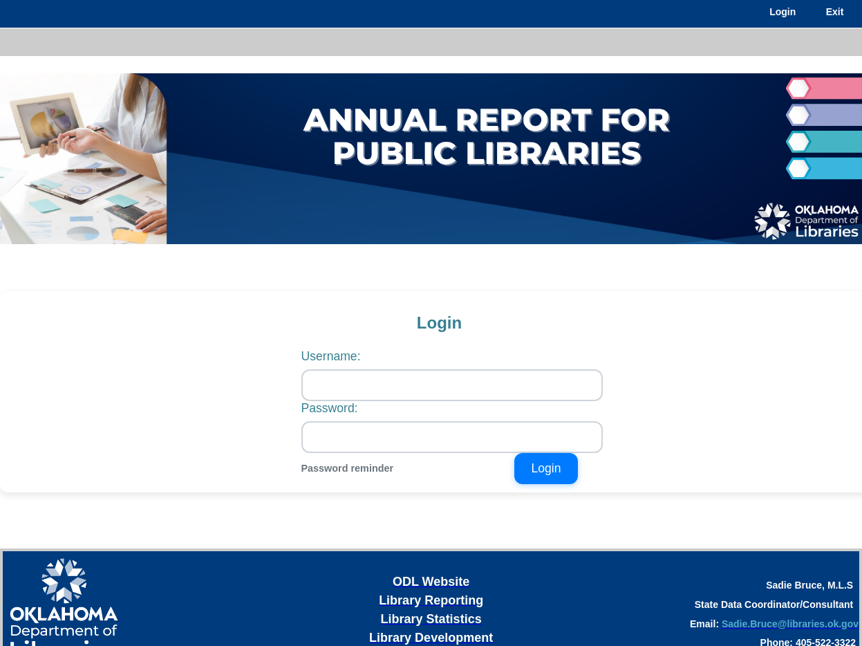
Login (546, 468)
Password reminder (347, 468)
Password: (329, 408)
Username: (331, 356)
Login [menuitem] (782, 11)
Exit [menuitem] (835, 11)
